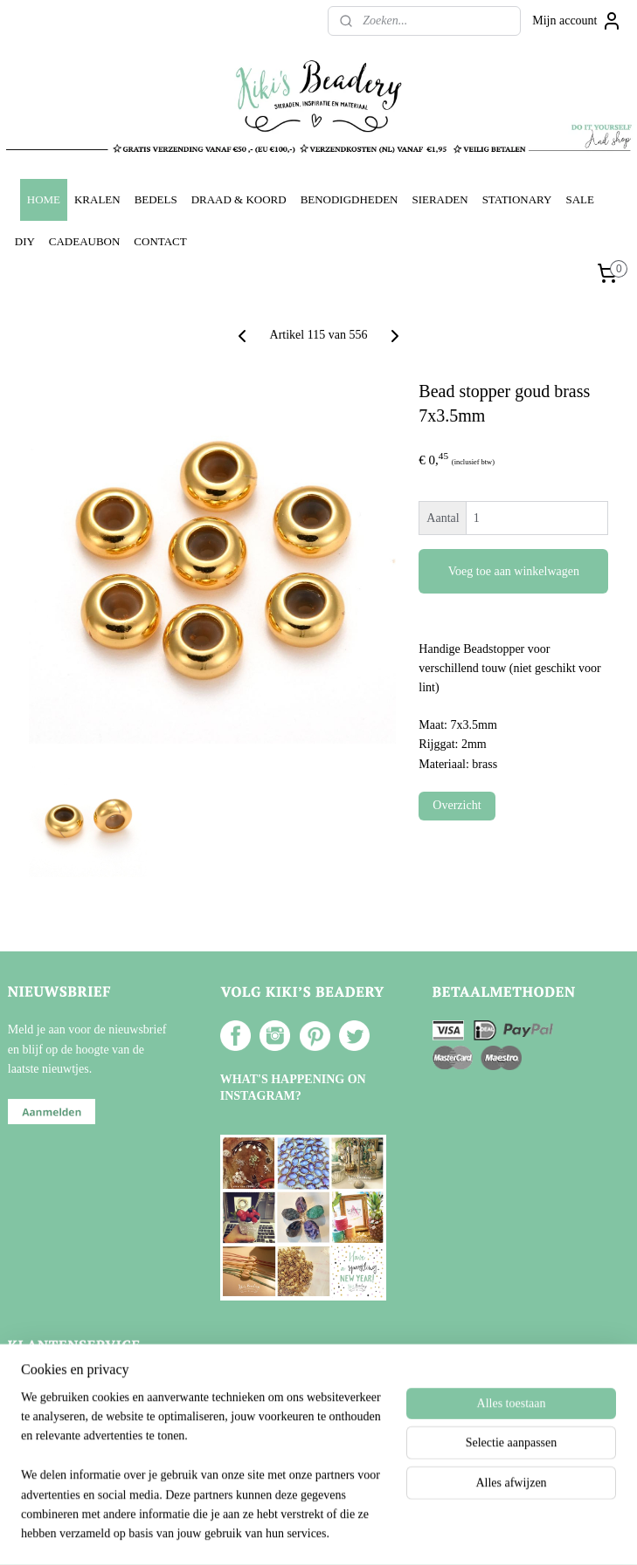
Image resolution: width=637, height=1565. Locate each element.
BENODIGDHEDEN (349, 199)
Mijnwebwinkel (474, 1532)
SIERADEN (439, 199)
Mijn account (576, 20)
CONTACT (160, 241)
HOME (43, 199)
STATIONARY (517, 199)
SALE (579, 199)
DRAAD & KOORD (239, 199)
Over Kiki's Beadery (73, 1383)
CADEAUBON (85, 241)
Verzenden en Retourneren (87, 1422)
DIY (25, 241)
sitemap (269, 1532)
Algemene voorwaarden (80, 1403)
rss (296, 1532)
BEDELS (156, 199)
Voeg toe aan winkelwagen (513, 571)
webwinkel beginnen (348, 1532)
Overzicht (457, 805)
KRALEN (97, 199)
